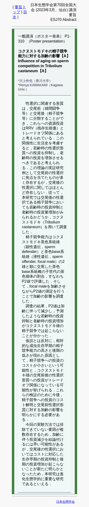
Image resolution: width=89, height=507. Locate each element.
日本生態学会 (65, 501)
